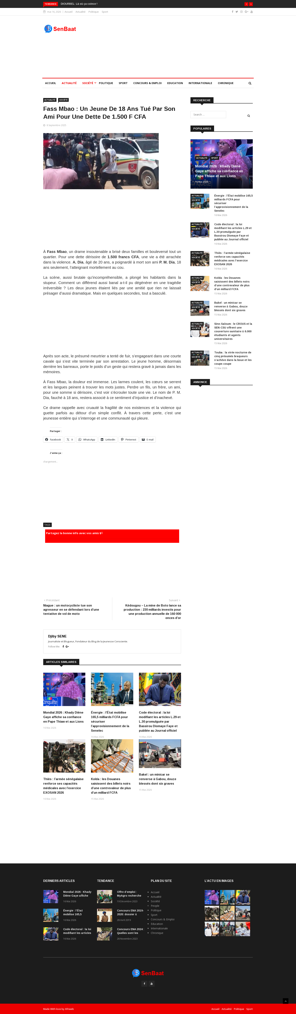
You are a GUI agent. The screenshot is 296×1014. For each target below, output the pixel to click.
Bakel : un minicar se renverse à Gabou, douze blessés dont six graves (157, 779)
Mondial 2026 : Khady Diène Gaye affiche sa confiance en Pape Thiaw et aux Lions (63, 717)
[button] (246, 4)
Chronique (226, 83)
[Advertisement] (175, 46)
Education (175, 83)
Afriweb (69, 1009)
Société (87, 83)
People (155, 906)
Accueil (68, 11)
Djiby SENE (57, 636)
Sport (105, 11)
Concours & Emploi (147, 83)
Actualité (81, 11)
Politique (94, 11)
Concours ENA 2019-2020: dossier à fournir (130, 914)
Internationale (200, 83)
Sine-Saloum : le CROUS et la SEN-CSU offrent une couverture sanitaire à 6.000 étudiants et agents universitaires (233, 331)
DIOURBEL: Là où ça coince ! (79, 3)
